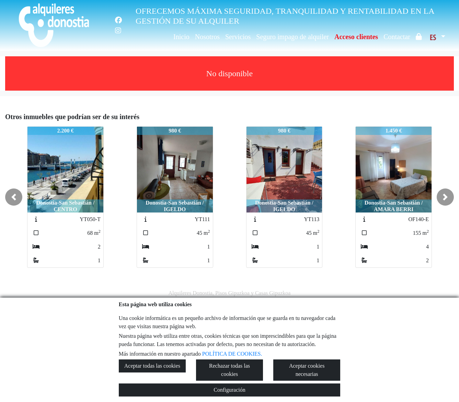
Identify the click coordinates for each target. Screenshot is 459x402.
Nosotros (207, 37)
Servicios (238, 37)
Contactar (396, 37)
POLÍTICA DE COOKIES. (232, 354)
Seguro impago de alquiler (292, 37)
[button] (13, 197)
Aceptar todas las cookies (152, 366)
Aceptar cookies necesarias (307, 370)
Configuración (229, 390)
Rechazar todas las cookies (229, 370)
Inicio (181, 37)
